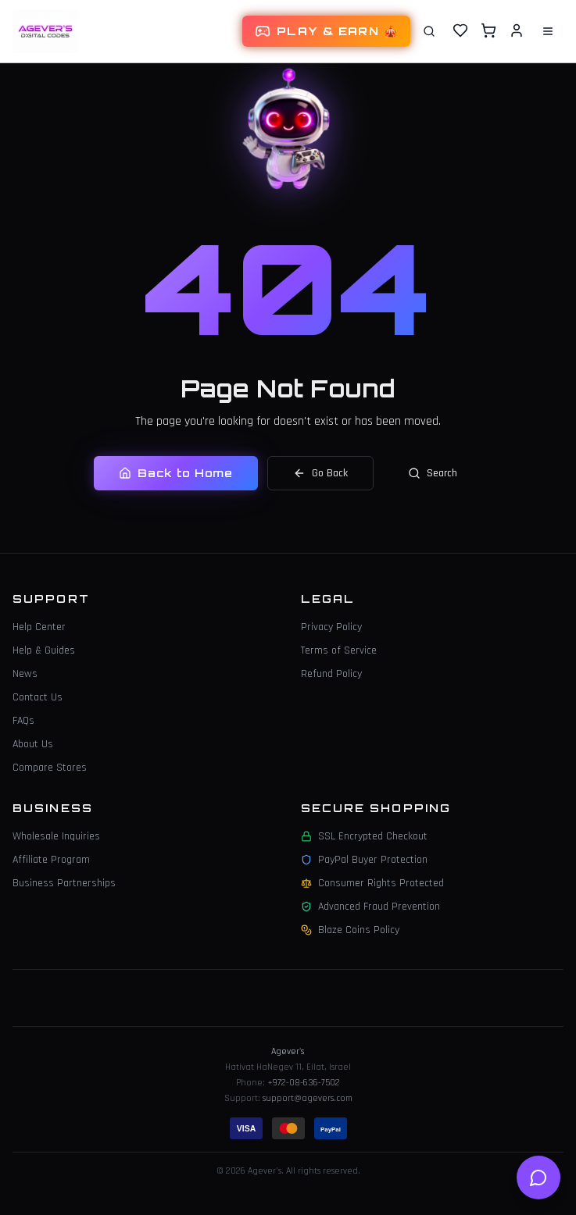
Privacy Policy (331, 627)
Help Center (39, 627)
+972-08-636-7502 (303, 1083)
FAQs (23, 721)
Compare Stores (50, 768)
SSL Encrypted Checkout (364, 836)
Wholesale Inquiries (56, 836)
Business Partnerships (64, 883)
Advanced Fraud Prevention (370, 907)
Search (432, 473)
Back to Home (175, 472)
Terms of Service (339, 650)
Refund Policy (331, 674)
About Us (33, 744)
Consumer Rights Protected (372, 883)
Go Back (320, 473)
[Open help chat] (538, 1177)
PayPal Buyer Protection (364, 860)
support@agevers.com (307, 1098)
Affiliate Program (51, 860)
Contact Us (38, 697)
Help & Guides (44, 650)
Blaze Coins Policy (350, 930)
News (25, 674)
